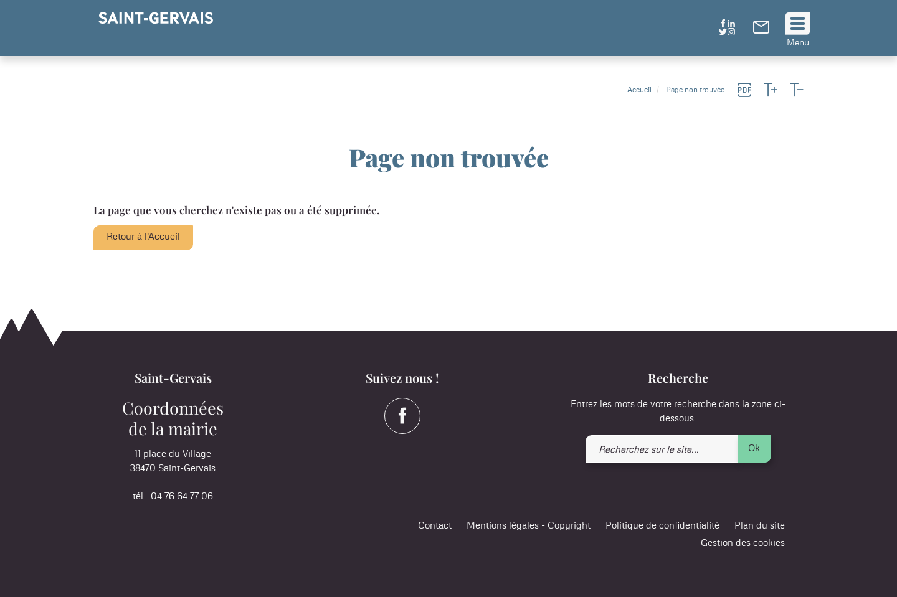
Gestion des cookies (743, 543)
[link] (761, 30)
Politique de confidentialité (662, 525)
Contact (435, 525)
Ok (754, 448)
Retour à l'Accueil (143, 237)
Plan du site (759, 525)
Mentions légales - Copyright (529, 525)
